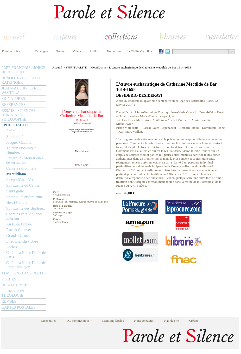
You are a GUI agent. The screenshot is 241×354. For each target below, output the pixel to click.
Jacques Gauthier (19, 142)
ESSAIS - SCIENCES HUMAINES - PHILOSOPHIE (18, 115)
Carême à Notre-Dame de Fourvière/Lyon (26, 265)
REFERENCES (13, 104)
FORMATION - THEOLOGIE (13, 293)
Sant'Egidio (15, 191)
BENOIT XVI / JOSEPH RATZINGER (20, 80)
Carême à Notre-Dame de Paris (26, 255)
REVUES (8, 301)
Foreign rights (11, 51)
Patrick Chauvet (18, 230)
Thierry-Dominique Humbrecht (21, 150)
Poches (11, 247)
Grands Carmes (18, 235)
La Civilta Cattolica (139, 51)
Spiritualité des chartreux (25, 208)
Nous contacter (143, 320)
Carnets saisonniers (21, 168)
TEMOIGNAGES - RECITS (23, 273)
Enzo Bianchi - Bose (22, 241)
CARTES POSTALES (18, 307)
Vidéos (77, 51)
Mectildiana (16, 174)
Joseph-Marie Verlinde (23, 179)
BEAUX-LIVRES (15, 285)
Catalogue (41, 51)
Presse (60, 51)
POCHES (8, 279)
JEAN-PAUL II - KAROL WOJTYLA (21, 90)
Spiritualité (14, 137)
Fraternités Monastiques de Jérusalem (24, 160)
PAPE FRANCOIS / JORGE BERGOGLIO (23, 70)
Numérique (114, 51)
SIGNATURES (13, 98)
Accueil (57, 67)
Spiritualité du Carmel (23, 185)
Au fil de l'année (19, 224)
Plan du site (171, 320)
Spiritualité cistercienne (24, 197)
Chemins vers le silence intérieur (24, 216)
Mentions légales (113, 320)
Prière (10, 131)
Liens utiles (48, 320)
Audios (94, 51)
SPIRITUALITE (15, 125)
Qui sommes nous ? (79, 320)
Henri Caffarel (17, 202)
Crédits (193, 320)
